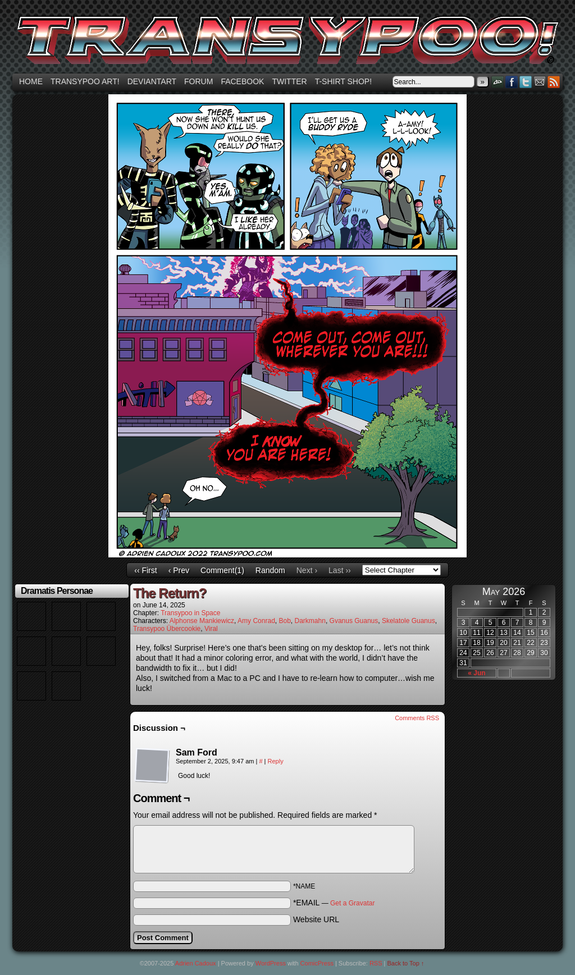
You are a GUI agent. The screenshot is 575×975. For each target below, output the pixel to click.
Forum (198, 81)
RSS (554, 82)
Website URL (316, 919)
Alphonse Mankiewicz (202, 621)
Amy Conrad (256, 621)
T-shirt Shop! (343, 81)
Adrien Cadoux (195, 963)
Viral (211, 629)
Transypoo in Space (190, 613)
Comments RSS (417, 718)
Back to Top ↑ (406, 963)
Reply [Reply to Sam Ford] (276, 761)
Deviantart (151, 81)
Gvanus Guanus (354, 621)
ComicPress (317, 963)
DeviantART (498, 82)
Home (31, 81)
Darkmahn (310, 621)
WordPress (270, 963)
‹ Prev (178, 570)
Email (540, 82)
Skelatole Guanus (408, 621)
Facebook (242, 81)
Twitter (289, 81)
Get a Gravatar (352, 903)
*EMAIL (334, 902)
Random (270, 570)
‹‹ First (145, 570)
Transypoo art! (85, 81)
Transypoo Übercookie (166, 629)
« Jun (476, 673)
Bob (284, 621)
